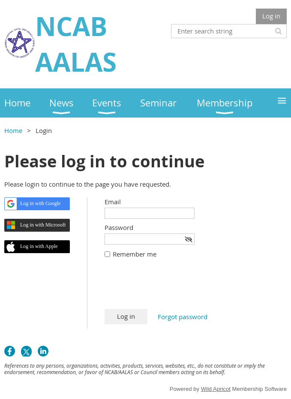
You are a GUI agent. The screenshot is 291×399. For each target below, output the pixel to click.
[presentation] (170, 288)
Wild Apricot (216, 389)
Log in (271, 16)
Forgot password (182, 316)
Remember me (134, 254)
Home (13, 130)
